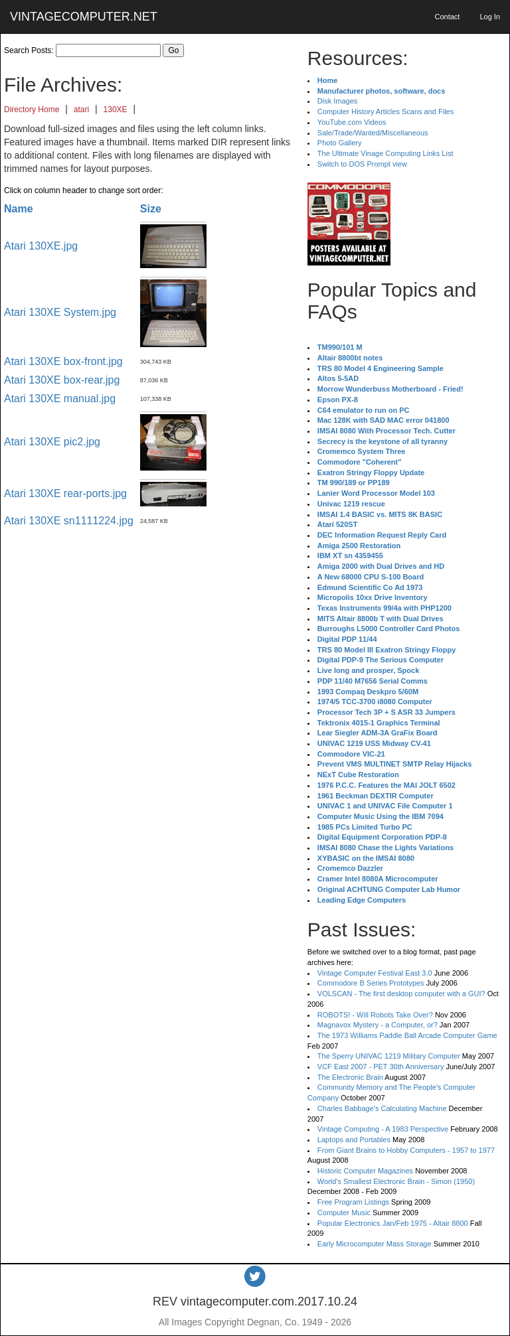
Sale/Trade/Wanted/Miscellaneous (372, 133)
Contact (447, 17)
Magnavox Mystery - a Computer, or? (377, 1025)
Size (150, 208)
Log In (489, 17)
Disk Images (337, 101)
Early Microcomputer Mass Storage (374, 1244)
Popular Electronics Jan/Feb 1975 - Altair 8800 (392, 1223)
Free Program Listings (353, 1202)
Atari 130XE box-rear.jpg (62, 380)
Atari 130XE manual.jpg (60, 398)
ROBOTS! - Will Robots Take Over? (375, 1015)
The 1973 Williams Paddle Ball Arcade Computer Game (407, 1035)
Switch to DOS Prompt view (362, 164)
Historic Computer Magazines (365, 1171)
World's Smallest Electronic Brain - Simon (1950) (396, 1181)
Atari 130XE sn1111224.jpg (68, 520)
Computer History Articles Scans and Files (385, 111)
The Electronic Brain (350, 1077)
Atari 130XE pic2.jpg (52, 441)
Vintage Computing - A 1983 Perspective (382, 1129)
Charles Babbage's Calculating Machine (382, 1108)
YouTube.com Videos (351, 122)
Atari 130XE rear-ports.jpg (65, 493)
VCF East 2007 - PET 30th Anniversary (380, 1067)
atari (81, 109)
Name (18, 208)
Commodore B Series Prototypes (370, 983)
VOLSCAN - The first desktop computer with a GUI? (401, 994)
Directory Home (31, 109)
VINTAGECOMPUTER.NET (83, 16)
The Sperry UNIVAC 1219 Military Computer (388, 1056)
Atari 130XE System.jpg (60, 312)
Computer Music (344, 1213)
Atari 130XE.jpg (41, 246)
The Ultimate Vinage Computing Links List (385, 153)
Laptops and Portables (353, 1140)
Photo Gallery (339, 143)
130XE (116, 109)
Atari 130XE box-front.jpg (63, 361)
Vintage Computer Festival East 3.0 (374, 973)
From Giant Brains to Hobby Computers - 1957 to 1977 (406, 1150)
